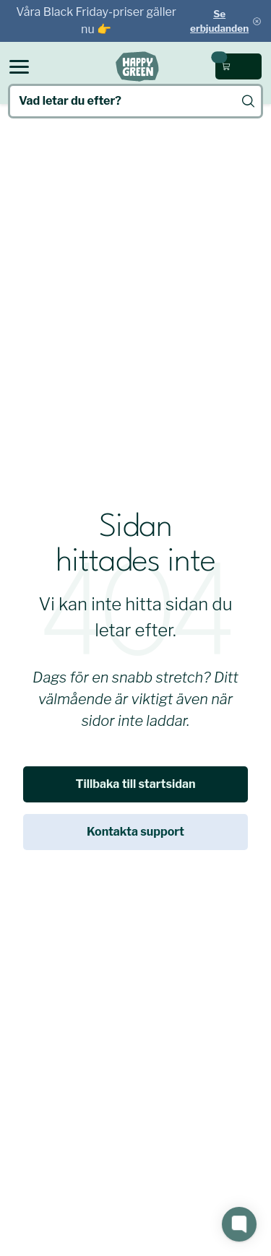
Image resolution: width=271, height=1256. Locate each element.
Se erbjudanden (219, 21)
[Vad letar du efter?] (135, 101)
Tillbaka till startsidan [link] (136, 784)
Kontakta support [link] (135, 832)
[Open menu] (19, 67)
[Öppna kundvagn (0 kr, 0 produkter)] (238, 66)
